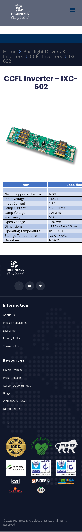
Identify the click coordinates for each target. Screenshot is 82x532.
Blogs (6, 393)
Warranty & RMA (14, 401)
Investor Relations (15, 323)
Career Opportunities (17, 385)
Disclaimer (10, 330)
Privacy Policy (11, 338)
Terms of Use (11, 346)
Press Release (12, 378)
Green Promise (13, 370)
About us (9, 315)
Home (10, 51)
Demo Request (12, 409)
